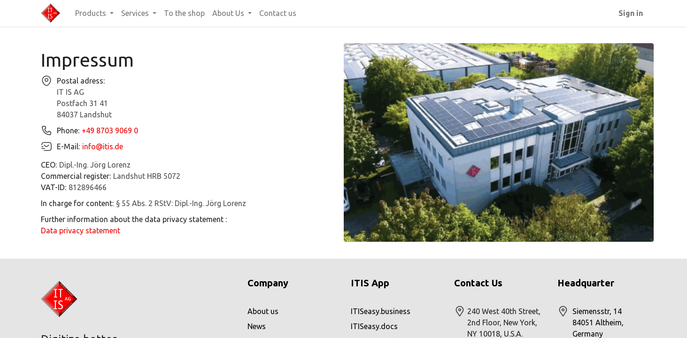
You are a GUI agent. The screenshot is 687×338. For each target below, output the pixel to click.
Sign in (630, 13)
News (256, 326)
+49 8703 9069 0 (110, 130)
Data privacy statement (80, 230)
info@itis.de (102, 146)
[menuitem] (184, 13)
